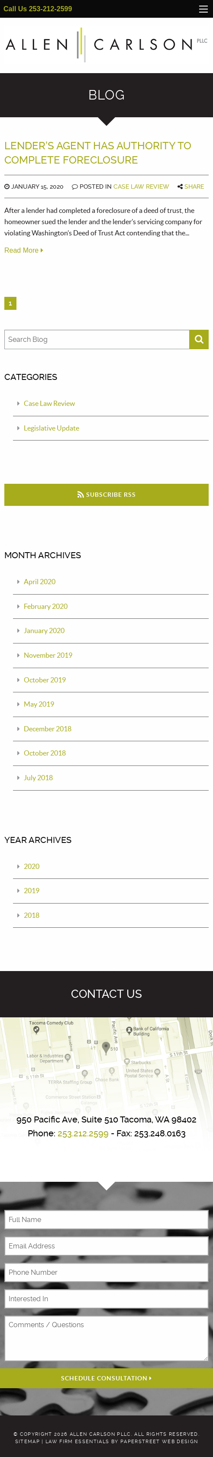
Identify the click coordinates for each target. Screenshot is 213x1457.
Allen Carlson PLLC (100, 1434)
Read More (23, 250)
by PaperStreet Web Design (154, 1442)
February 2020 (46, 606)
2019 (31, 890)
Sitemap (27, 1442)
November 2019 (48, 655)
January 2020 (44, 631)
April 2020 (39, 581)
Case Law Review (141, 186)
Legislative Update (51, 428)
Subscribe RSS (106, 494)
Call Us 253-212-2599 (37, 9)
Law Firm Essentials (77, 1442)
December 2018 (47, 729)
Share (194, 186)
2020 (31, 866)
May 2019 (39, 704)
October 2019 (45, 680)
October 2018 (45, 753)
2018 (31, 915)
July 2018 (38, 778)
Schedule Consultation (106, 1378)
